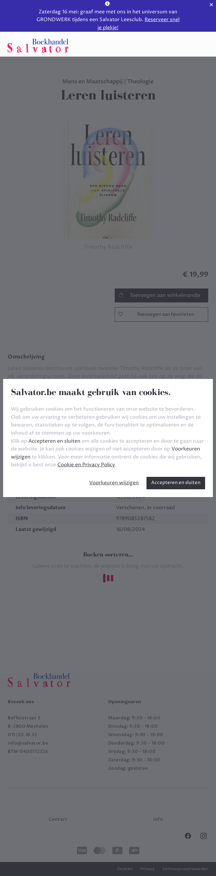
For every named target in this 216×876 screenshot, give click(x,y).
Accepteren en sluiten (175, 482)
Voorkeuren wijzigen (114, 482)
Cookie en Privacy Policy (86, 464)
